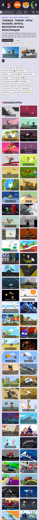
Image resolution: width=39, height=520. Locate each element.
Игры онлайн (19, 12)
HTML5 (16, 89)
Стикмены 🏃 (24, 81)
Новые (17, 40)
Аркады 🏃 (6, 78)
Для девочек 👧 (19, 78)
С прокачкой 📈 (28, 74)
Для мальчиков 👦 (10, 81)
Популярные (7, 40)
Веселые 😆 (27, 92)
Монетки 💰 (7, 92)
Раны (5, 96)
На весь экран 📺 (9, 71)
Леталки (17, 92)
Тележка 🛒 (22, 71)
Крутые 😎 (16, 74)
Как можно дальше (24, 85)
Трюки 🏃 (6, 74)
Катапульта (7, 89)
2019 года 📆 (16, 67)
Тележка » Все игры (10, 44)
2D (29, 71)
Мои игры (25, 12)
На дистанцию (8, 85)
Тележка (21, 17)
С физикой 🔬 (26, 89)
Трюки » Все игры (26, 44)
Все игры (6, 67)
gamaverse (5, 17)
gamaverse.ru (8, 12)
